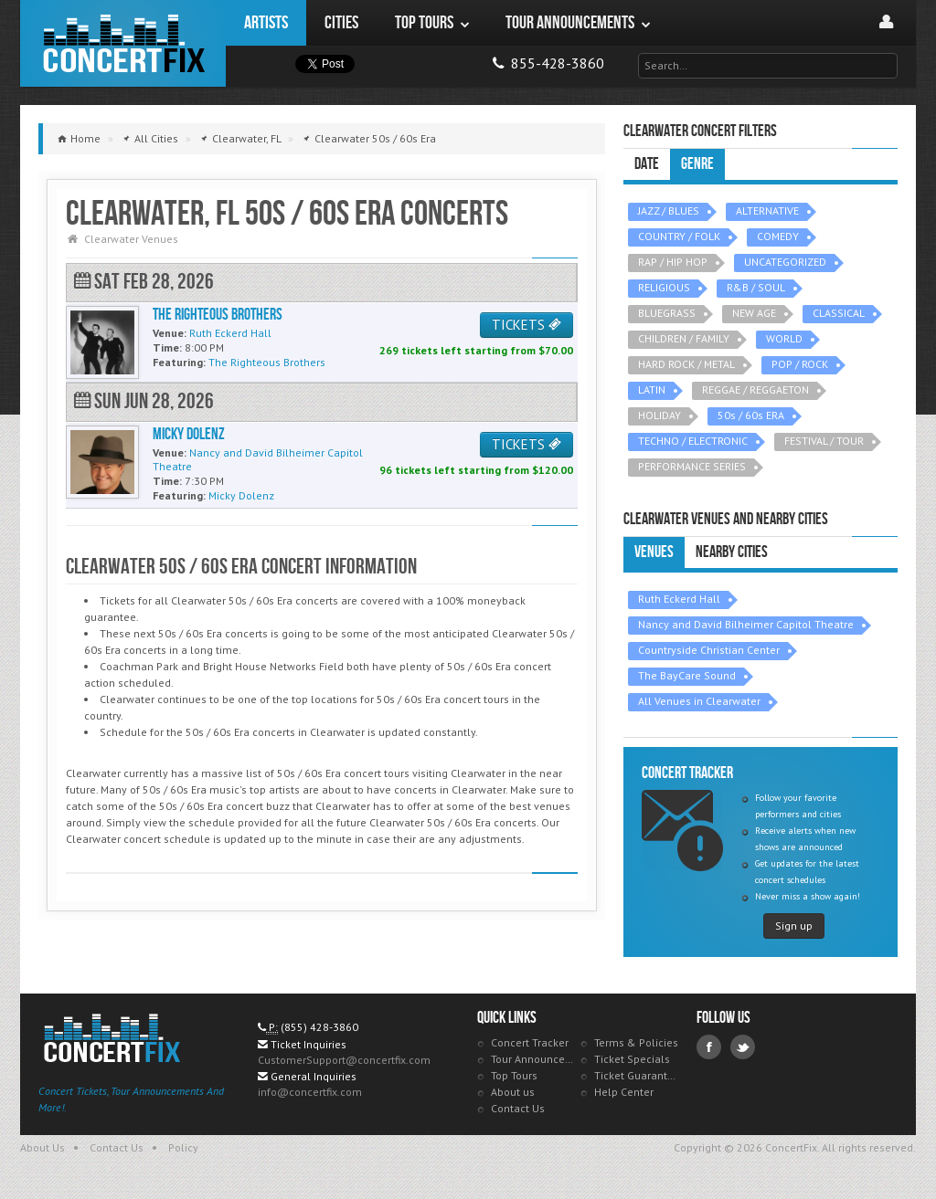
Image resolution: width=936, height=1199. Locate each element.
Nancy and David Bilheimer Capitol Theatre (746, 624)
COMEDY (778, 236)
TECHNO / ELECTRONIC (693, 440)
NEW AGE (754, 313)
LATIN (651, 389)
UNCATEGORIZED (785, 261)
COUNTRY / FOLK (679, 236)
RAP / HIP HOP (672, 261)
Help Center (624, 1092)
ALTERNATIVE (767, 210)
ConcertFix (123, 43)
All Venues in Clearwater (699, 701)
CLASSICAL (839, 313)
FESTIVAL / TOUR (824, 440)
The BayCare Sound (687, 675)
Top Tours (514, 1075)
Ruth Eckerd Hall (679, 598)
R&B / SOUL (756, 287)
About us (513, 1092)
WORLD (784, 338)
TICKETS (526, 324)
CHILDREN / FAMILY (683, 338)
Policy (183, 1147)
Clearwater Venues (131, 239)
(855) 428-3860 (319, 1027)
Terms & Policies (636, 1042)
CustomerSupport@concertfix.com (344, 1060)
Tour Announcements (533, 1059)
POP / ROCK (799, 364)
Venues (654, 552)
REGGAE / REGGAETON (755, 389)
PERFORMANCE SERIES (692, 466)
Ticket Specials (632, 1059)
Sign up (794, 925)
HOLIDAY (659, 415)
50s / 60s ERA (751, 415)
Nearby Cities (732, 552)
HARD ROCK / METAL (686, 364)
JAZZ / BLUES (668, 210)
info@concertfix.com (310, 1092)
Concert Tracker (530, 1042)
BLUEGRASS (667, 313)
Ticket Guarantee (636, 1075)
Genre (697, 164)
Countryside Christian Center (709, 650)
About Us (42, 1147)
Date (646, 164)
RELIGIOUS (664, 287)
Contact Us (518, 1108)
